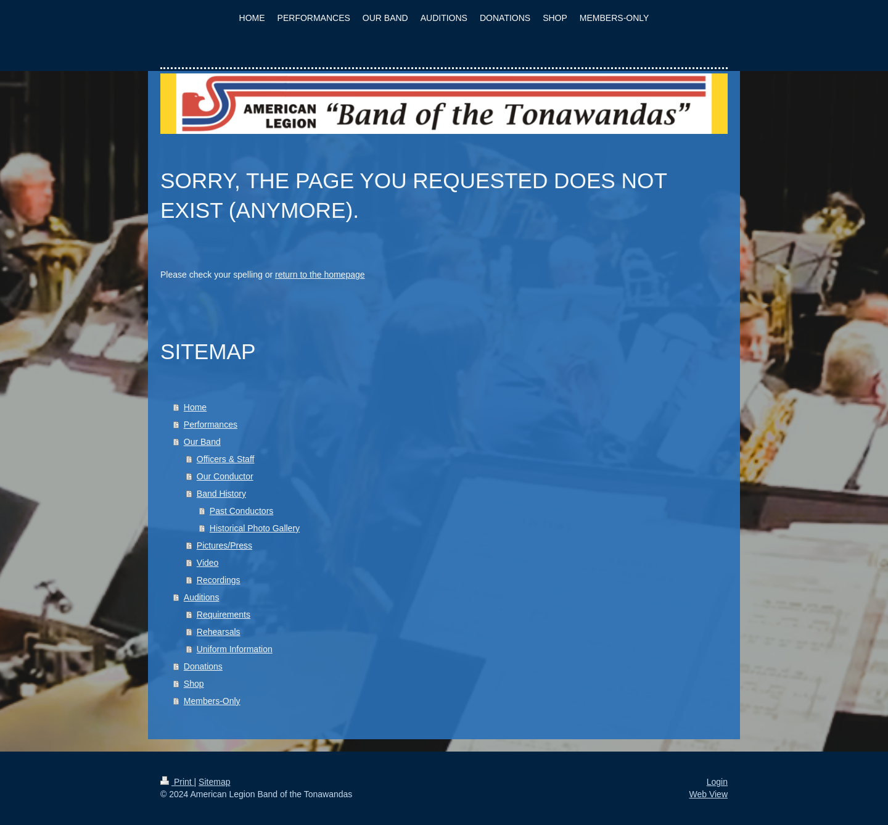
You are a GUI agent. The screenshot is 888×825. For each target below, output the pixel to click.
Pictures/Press (224, 545)
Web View (708, 794)
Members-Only (212, 701)
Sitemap (214, 782)
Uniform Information (235, 649)
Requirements (223, 615)
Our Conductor (225, 476)
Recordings (218, 580)
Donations (203, 666)
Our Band (202, 442)
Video (208, 563)
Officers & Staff (226, 459)
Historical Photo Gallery (255, 528)
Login (717, 782)
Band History (221, 494)
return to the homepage (320, 275)
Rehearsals (218, 632)
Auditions (202, 597)
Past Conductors (242, 511)
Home (195, 407)
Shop (194, 684)
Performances (210, 424)
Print (177, 782)
